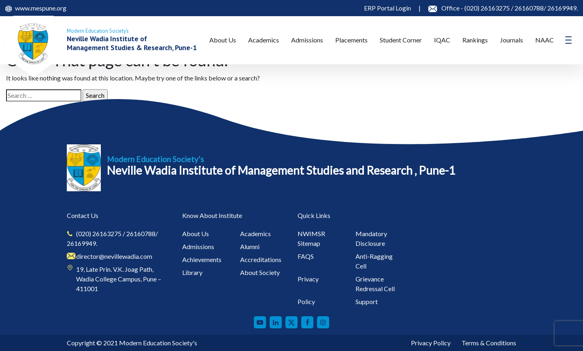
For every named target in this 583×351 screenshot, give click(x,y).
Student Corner (401, 40)
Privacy (308, 279)
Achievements (201, 259)
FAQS (306, 256)
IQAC (442, 40)
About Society (260, 272)
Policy (306, 301)
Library (192, 272)
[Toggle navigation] (568, 40)
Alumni (250, 246)
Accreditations (260, 259)
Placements (351, 40)
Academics (263, 40)
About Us (222, 40)
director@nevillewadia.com (114, 256)
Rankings (475, 40)
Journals (511, 40)
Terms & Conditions (489, 343)
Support (366, 301)
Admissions (307, 40)
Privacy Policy (431, 343)
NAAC (544, 40)
